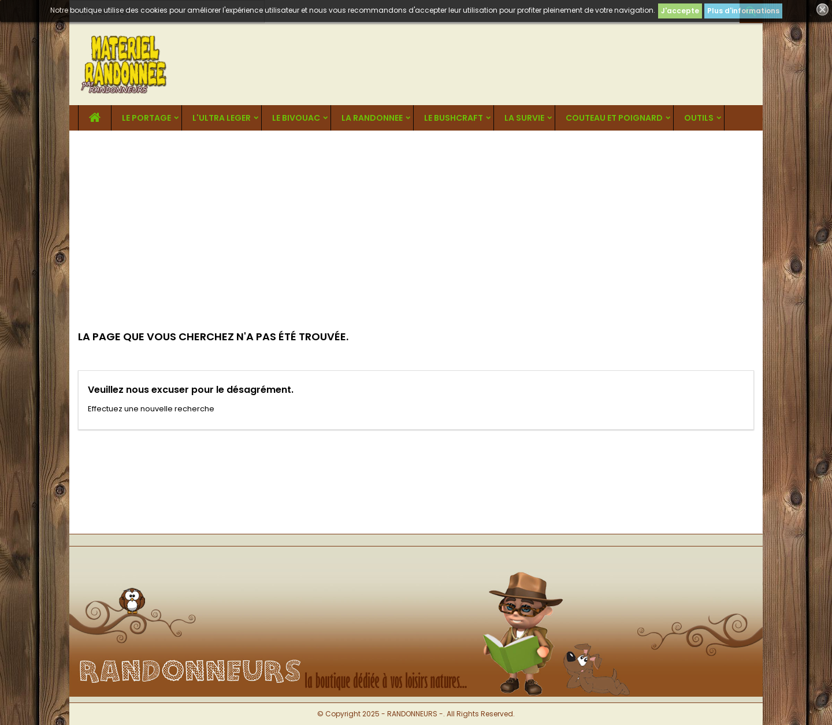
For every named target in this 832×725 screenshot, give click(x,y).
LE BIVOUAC (296, 118)
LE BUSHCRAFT (453, 118)
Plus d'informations (743, 11)
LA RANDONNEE (372, 118)
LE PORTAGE (146, 118)
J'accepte (680, 11)
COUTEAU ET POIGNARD (614, 118)
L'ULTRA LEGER (221, 118)
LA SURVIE (524, 118)
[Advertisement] (416, 217)
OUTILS (699, 118)
